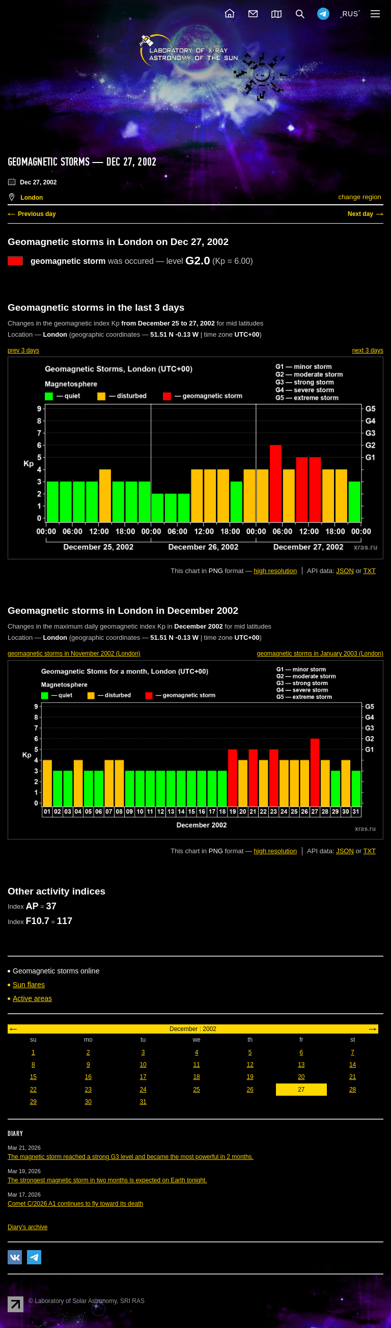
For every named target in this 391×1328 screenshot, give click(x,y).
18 (196, 1076)
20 (301, 1076)
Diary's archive (27, 1227)
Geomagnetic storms (50, 162)
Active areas (32, 998)
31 (142, 1101)
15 (33, 1076)
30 (88, 1101)
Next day (360, 214)
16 (88, 1076)
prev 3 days (23, 350)
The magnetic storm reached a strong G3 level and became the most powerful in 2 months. (131, 1156)
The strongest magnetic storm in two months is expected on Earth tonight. (107, 1180)
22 (33, 1089)
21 (352, 1076)
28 (352, 1089)
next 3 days (367, 350)
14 (352, 1064)
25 (196, 1089)
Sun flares (29, 985)
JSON (345, 571)
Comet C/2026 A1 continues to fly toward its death (75, 1203)
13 (301, 1064)
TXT (369, 571)
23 (88, 1089)
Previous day (37, 214)
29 (33, 1101)
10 (142, 1064)
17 (142, 1076)
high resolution (275, 571)
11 (196, 1064)
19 (249, 1076)
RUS (350, 14)
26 (249, 1089)
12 (249, 1064)
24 (142, 1089)
